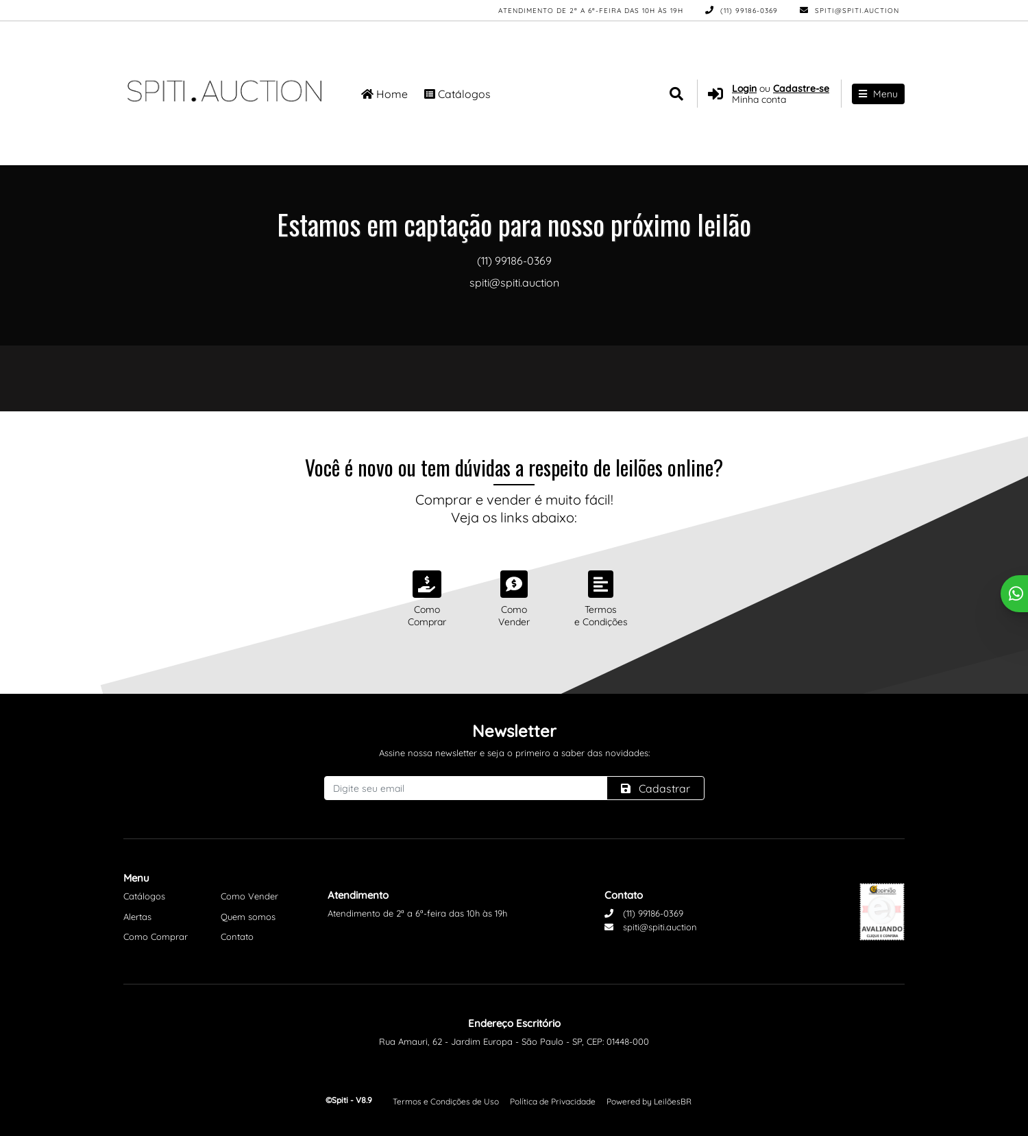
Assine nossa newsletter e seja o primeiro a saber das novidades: (514, 752)
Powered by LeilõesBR (649, 1101)
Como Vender (249, 896)
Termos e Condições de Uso (446, 1101)
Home (384, 94)
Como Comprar (155, 936)
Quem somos (248, 916)
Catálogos (457, 94)
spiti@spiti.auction (849, 10)
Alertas (137, 916)
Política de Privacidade (553, 1101)
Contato (237, 936)
